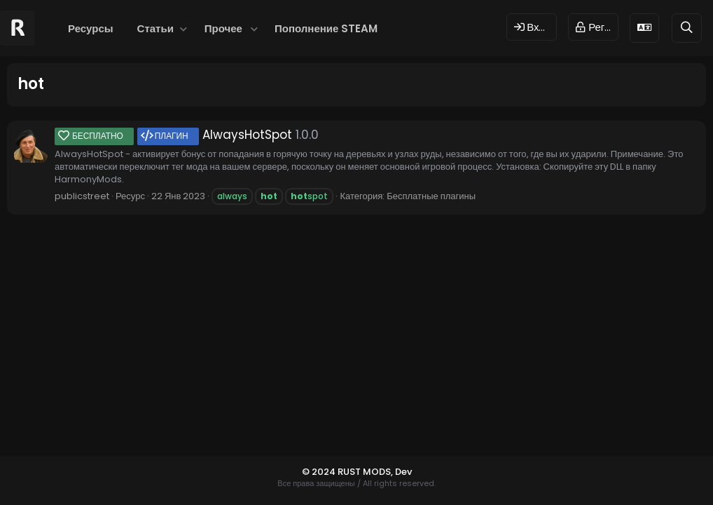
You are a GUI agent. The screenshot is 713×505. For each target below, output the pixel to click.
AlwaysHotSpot (173, 134)
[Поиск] (687, 27)
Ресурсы (90, 28)
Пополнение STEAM (326, 28)
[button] (184, 28)
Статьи (155, 28)
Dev (403, 471)
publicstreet (82, 196)
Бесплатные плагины (431, 196)
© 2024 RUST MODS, (348, 471)
